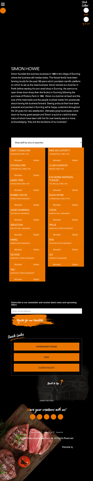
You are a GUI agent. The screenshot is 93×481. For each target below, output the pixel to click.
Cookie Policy (48, 432)
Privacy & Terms (35, 432)
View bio (36, 160)
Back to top (53, 384)
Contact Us (59, 432)
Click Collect (85, 4)
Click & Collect (46, 367)
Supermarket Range (46, 346)
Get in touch (18, 160)
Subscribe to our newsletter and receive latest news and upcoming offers (44, 303)
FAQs (46, 357)
